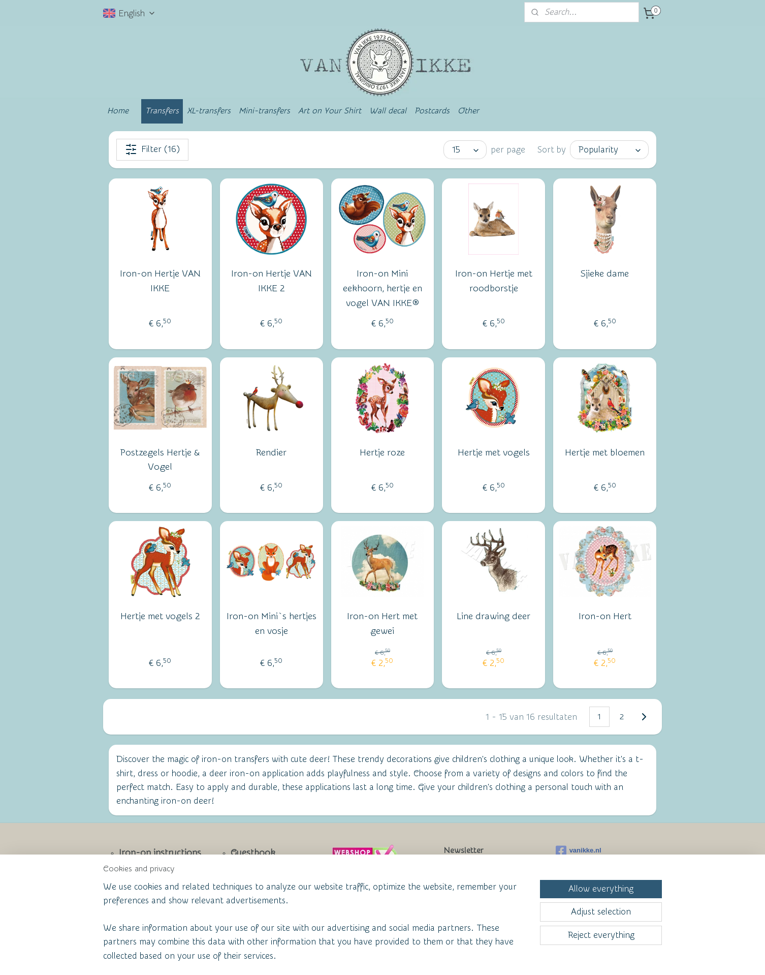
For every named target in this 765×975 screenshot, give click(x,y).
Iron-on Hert (605, 617)
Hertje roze (382, 452)
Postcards (432, 110)
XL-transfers (209, 110)
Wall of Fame (251, 886)
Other (468, 110)
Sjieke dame (605, 273)
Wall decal (387, 110)
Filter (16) (152, 149)
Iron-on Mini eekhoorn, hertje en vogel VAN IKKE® (382, 288)
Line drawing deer (493, 617)
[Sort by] (609, 150)
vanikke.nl (578, 851)
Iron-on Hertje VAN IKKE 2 (271, 281)
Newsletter (141, 870)
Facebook (139, 904)
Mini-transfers (264, 110)
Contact (135, 887)
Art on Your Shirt (329, 110)
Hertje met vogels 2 (160, 617)
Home (118, 110)
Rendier (271, 452)
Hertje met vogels (494, 452)
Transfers (162, 110)
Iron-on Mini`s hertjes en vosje (271, 624)
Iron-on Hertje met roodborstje (493, 281)
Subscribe (469, 895)
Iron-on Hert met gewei (382, 624)
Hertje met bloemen (605, 452)
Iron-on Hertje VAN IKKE (160, 281)
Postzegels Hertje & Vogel (160, 460)
